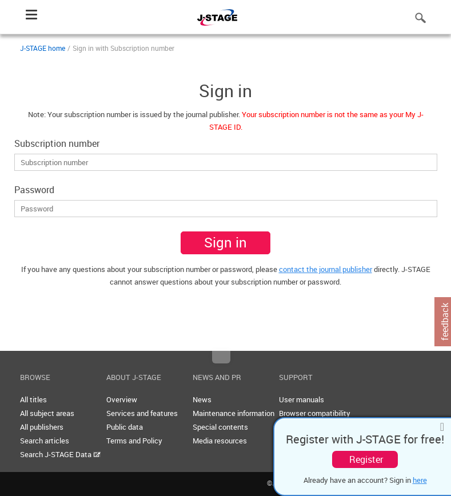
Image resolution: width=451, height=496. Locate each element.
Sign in (225, 242)
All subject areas (47, 413)
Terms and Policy (134, 440)
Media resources (220, 440)
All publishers (41, 427)
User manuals (301, 399)
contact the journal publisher (325, 269)
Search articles (44, 440)
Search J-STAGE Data (60, 454)
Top (221, 357)
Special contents (220, 427)
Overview (121, 399)
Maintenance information (233, 413)
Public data (124, 427)
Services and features (142, 413)
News (202, 399)
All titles (33, 399)
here (420, 480)
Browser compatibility (314, 413)
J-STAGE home (42, 48)
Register (366, 459)
